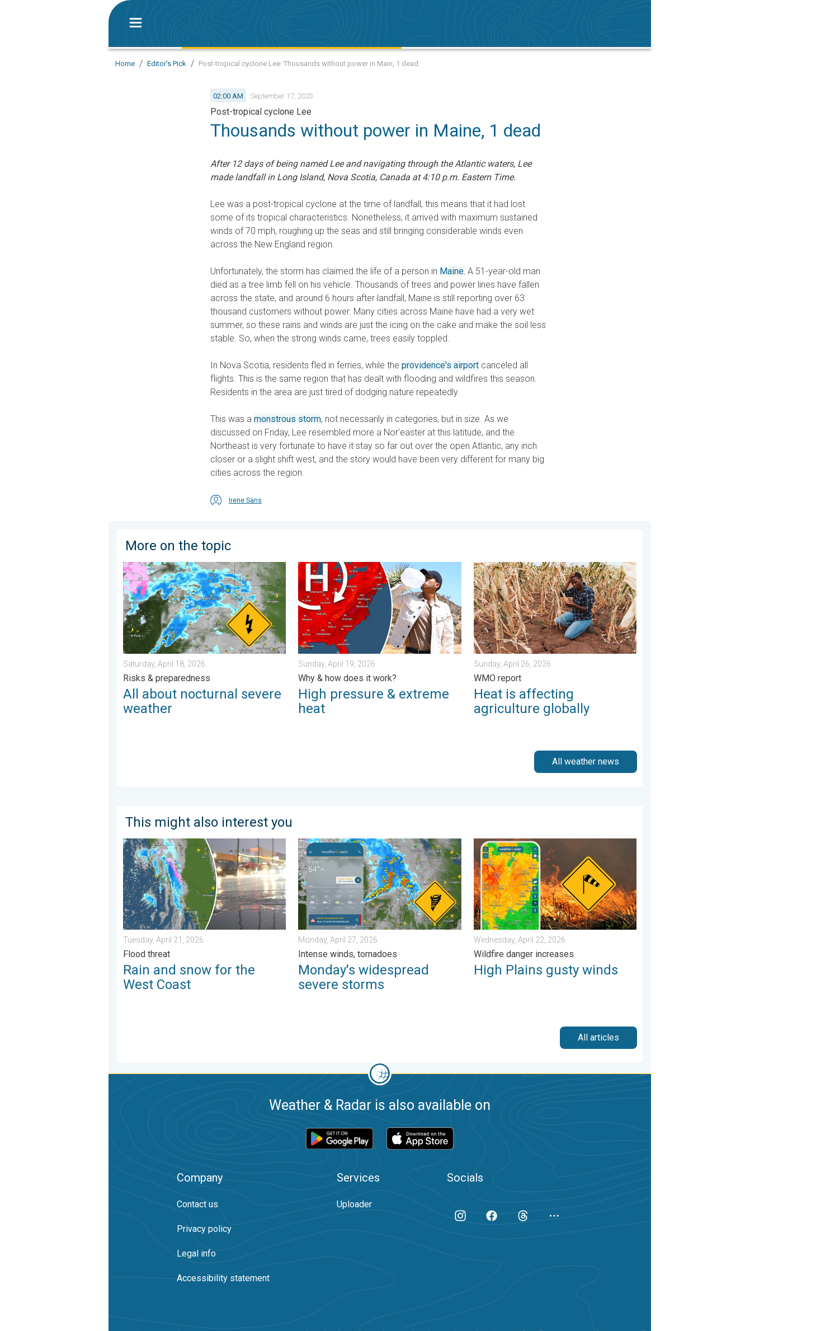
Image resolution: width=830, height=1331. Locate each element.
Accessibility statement (223, 1278)
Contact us (197, 1204)
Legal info (196, 1253)
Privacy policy (204, 1229)
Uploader (354, 1204)
